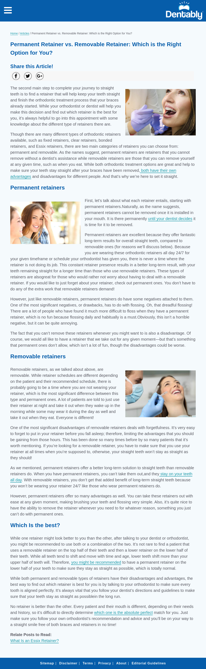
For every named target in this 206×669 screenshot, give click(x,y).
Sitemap (47, 663)
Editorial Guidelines (149, 663)
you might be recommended (96, 562)
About (121, 663)
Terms (88, 663)
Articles (24, 33)
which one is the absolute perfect (123, 612)
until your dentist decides (170, 218)
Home (14, 33)
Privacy (104, 663)
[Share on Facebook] (16, 76)
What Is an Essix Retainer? (34, 640)
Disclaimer (68, 663)
